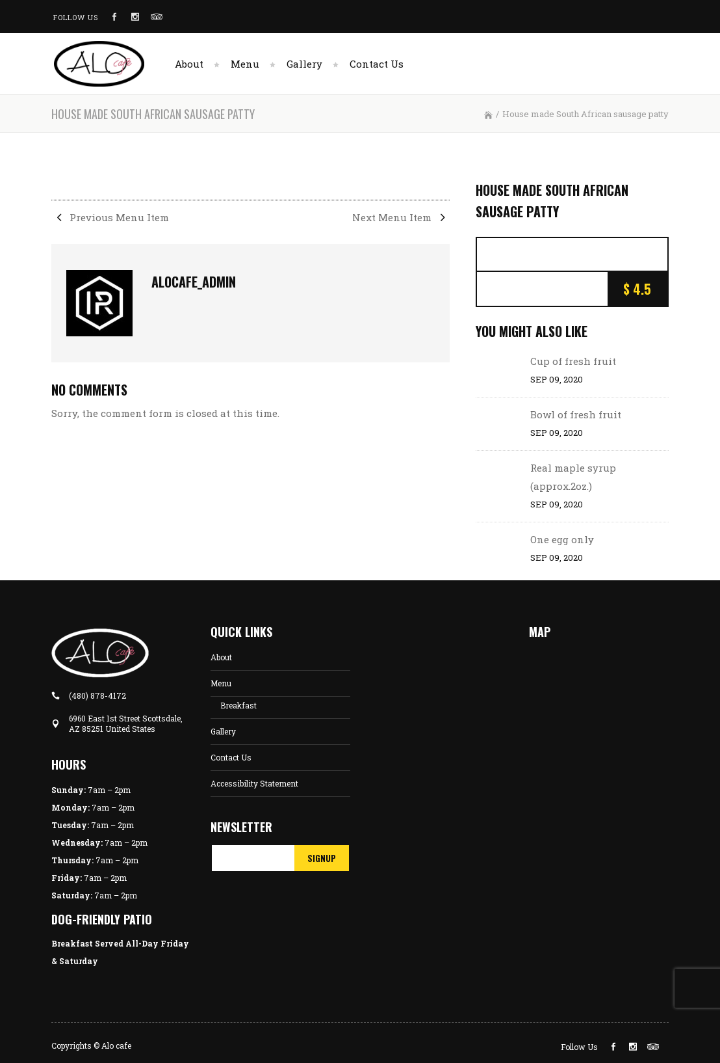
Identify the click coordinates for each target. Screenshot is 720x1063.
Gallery (223, 731)
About (221, 657)
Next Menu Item (401, 217)
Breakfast (238, 705)
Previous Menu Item (110, 217)
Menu (221, 683)
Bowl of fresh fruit (575, 414)
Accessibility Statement (254, 783)
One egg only (562, 539)
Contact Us (231, 757)
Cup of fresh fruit (573, 361)
